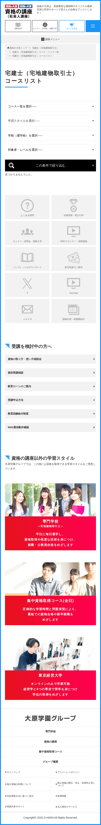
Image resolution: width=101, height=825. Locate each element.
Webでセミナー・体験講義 (73, 241)
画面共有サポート (16, 806)
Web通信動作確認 (18, 427)
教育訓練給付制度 (18, 413)
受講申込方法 (15, 399)
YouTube (73, 293)
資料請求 (18, 26)
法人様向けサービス (67, 806)
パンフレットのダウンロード (27, 267)
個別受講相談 (15, 372)
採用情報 (61, 796)
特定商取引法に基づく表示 (20, 796)
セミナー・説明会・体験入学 (45, 26)
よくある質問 (27, 215)
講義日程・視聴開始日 (74, 319)
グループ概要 (50, 761)
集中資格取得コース (50, 751)
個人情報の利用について (19, 784)
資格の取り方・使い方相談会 (24, 359)
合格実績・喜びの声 (74, 215)
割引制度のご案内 (74, 267)
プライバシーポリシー (68, 772)
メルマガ (27, 319)
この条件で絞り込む (50, 165)
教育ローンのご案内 (19, 386)
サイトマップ (13, 772)
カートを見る (71, 26)
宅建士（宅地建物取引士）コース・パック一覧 (35, 52)
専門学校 (50, 731)
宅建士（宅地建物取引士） (45, 48)
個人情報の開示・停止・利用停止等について (76, 784)
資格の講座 (50, 741)
